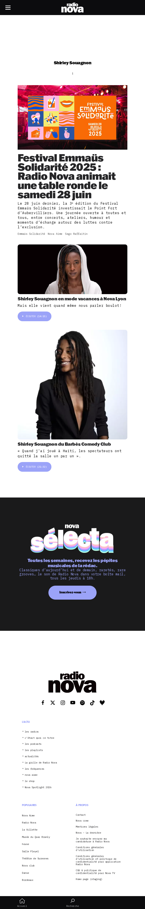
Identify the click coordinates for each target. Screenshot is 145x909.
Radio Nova (29, 822)
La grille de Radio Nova (41, 762)
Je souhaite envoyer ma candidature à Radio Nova (92, 840)
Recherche (73, 902)
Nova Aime (28, 815)
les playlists (34, 750)
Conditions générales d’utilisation (90, 849)
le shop (30, 781)
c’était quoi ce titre (39, 738)
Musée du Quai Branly (36, 836)
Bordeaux (27, 879)
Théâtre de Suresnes (35, 858)
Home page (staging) (89, 879)
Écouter (34, 316)
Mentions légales (87, 826)
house (25, 844)
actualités (32, 756)
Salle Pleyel (30, 851)
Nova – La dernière (88, 832)
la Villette (29, 829)
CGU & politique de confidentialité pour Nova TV (95, 872)
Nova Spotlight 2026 (38, 787)
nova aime (31, 775)
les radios (32, 731)
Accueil (22, 902)
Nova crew (82, 820)
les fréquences (34, 769)
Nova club (28, 865)
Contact (81, 815)
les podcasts (33, 744)
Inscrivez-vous (70, 592)
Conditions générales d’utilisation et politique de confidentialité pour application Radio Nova (98, 860)
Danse (25, 872)
